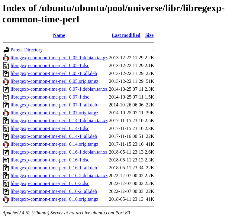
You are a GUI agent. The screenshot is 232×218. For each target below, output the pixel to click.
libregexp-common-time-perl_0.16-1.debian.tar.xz (59, 152)
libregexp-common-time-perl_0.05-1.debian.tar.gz (59, 57)
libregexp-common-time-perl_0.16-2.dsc (50, 183)
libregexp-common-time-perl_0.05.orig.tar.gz (54, 81)
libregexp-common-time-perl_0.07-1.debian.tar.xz (59, 89)
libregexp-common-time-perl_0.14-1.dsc (50, 128)
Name (59, 35)
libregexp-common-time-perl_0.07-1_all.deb (54, 104)
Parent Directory (27, 49)
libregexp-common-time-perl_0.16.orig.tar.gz (54, 199)
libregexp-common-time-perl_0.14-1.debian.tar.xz (59, 120)
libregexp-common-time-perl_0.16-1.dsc (50, 159)
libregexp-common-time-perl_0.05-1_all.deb (54, 73)
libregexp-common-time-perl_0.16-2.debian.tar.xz (59, 175)
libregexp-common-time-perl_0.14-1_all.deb (54, 136)
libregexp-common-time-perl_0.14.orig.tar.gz (54, 144)
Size (149, 35)
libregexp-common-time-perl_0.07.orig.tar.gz (54, 112)
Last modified (126, 35)
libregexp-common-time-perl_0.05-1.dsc (50, 65)
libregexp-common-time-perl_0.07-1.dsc (50, 96)
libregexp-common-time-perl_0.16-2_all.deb (54, 191)
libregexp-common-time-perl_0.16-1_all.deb (54, 167)
